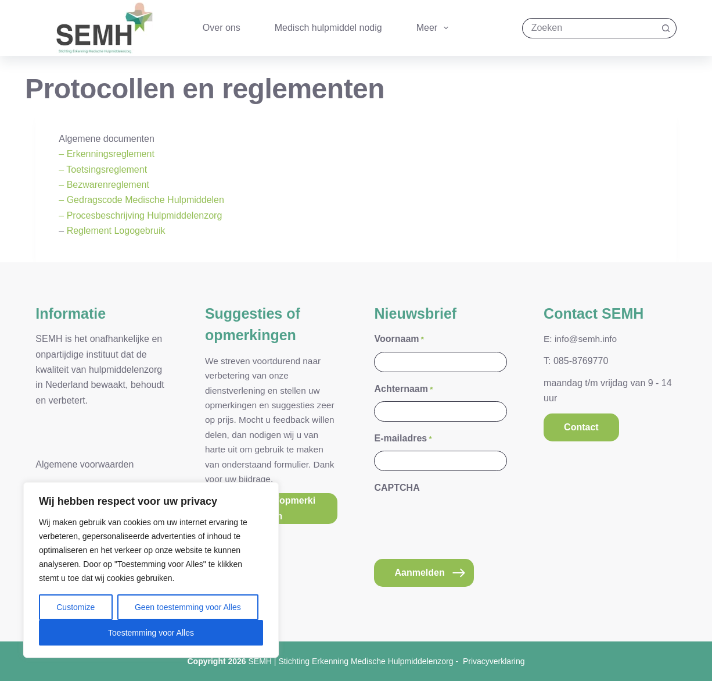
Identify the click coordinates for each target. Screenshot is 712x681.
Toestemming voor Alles (151, 632)
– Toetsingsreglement (103, 169)
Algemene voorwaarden (84, 464)
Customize (75, 607)
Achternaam (403, 389)
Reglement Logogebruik (116, 231)
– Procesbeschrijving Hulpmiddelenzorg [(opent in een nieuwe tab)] (140, 215)
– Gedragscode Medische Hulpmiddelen (141, 200)
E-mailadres (402, 439)
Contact (581, 427)
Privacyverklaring (494, 661)
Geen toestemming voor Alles (188, 607)
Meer (435, 28)
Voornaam (398, 339)
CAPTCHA (396, 488)
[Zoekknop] (666, 28)
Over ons (221, 28)
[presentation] (462, 523)
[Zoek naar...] (589, 28)
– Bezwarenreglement (104, 185)
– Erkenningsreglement (106, 154)
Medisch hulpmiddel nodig (328, 28)
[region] (151, 570)
